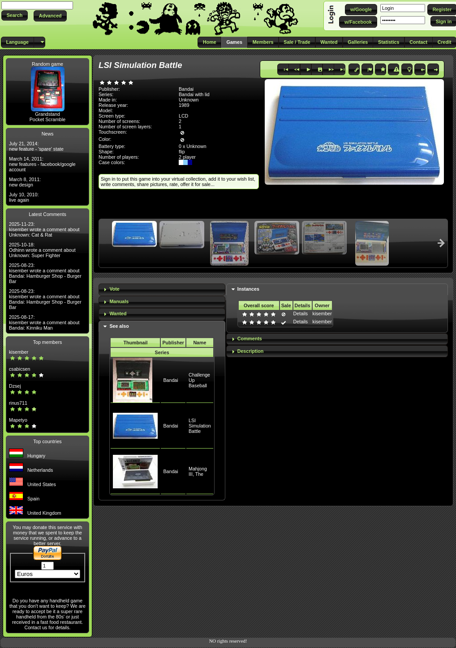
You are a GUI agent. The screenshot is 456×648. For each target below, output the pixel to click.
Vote (114, 289)
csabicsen (19, 369)
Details (300, 313)
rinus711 (18, 403)
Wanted (117, 313)
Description (250, 351)
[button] (14, 15)
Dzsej (15, 386)
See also (119, 326)
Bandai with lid (194, 94)
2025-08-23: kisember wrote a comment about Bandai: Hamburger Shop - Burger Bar (45, 273)
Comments (249, 338)
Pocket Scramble (48, 119)
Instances (248, 289)
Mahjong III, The (198, 471)
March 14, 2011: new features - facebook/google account (42, 164)
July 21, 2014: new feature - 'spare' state (36, 146)
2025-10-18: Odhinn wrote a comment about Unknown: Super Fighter (42, 250)
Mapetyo (18, 420)
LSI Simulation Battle (200, 426)
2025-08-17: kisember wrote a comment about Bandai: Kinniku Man (44, 322)
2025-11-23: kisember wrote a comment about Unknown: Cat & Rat (44, 229)
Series (162, 352)
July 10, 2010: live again (24, 197)
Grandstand (47, 114)
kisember (18, 352)
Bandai (170, 380)
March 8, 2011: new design (25, 182)
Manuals (119, 301)
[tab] (162, 290)
